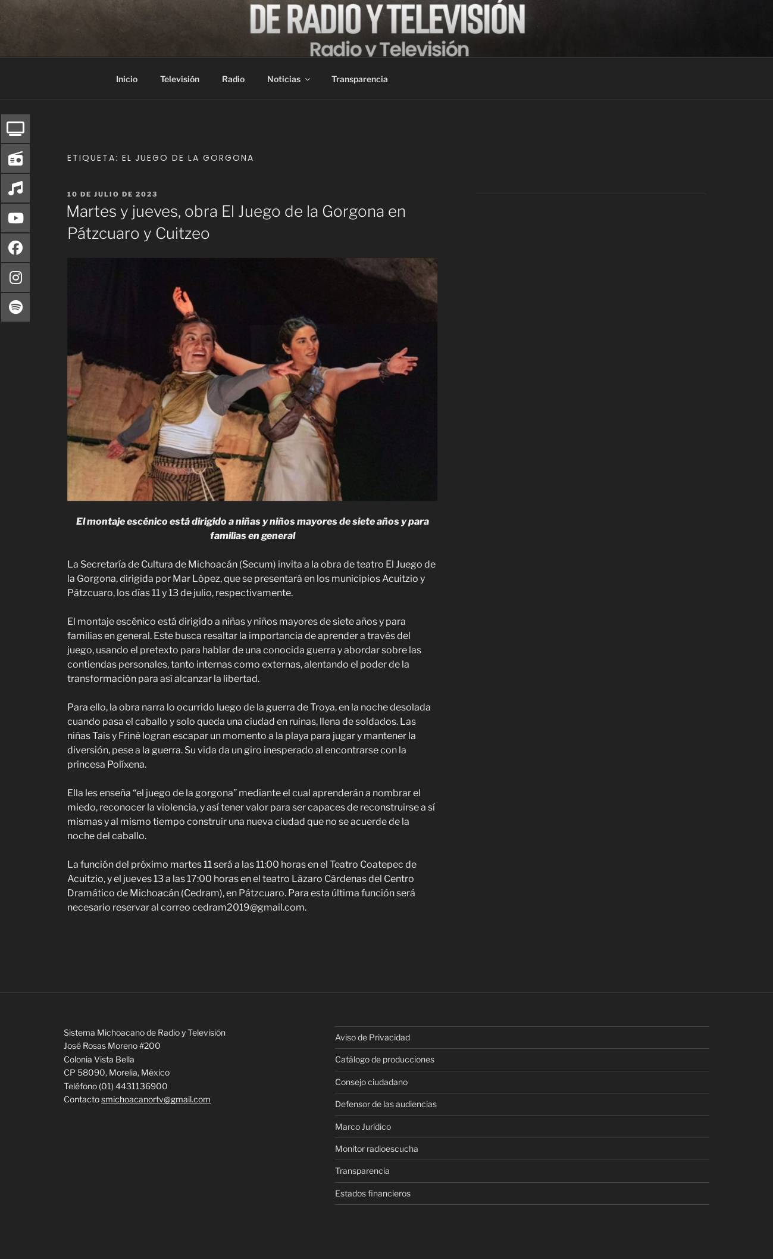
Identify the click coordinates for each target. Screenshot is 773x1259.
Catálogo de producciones (384, 1059)
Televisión (179, 79)
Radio (233, 79)
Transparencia (359, 79)
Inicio (126, 79)
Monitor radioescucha (376, 1148)
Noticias (289, 79)
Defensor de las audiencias (386, 1104)
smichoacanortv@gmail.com (156, 1099)
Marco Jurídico (363, 1126)
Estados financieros (373, 1193)
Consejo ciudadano (371, 1082)
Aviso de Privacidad (372, 1037)
